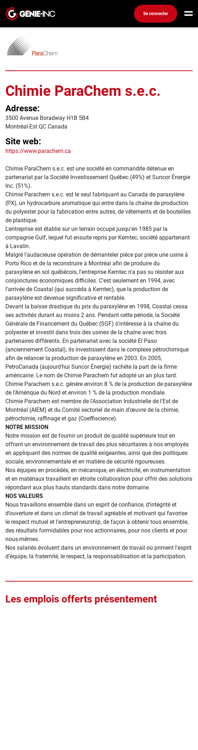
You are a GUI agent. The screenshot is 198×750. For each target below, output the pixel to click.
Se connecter (155, 13)
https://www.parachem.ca (38, 151)
